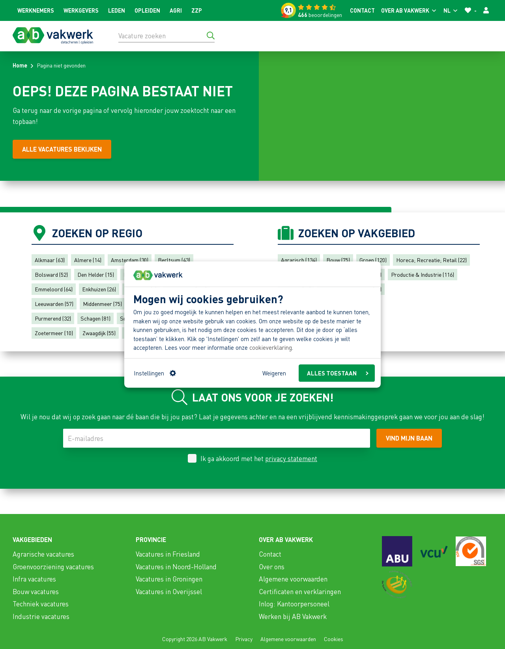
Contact (362, 10)
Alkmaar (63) (50, 259)
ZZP (196, 10)
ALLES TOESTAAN (337, 373)
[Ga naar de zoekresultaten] (211, 35)
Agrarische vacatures (43, 554)
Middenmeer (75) (102, 303)
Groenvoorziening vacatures (53, 566)
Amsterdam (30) (129, 259)
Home (20, 65)
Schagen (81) (95, 318)
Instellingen (155, 373)
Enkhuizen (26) (99, 289)
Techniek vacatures (41, 603)
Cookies (333, 638)
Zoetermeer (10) (54, 332)
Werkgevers (81, 10)
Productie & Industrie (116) (422, 274)
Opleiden (147, 10)
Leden (116, 10)
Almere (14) (87, 259)
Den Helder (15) (95, 274)
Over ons (271, 566)
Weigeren (274, 373)
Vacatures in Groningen (169, 578)
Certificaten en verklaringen (300, 591)
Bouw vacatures (36, 591)
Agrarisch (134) (299, 259)
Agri (176, 10)
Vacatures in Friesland (168, 554)
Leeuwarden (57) (54, 303)
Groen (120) (373, 259)
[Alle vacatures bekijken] (62, 149)
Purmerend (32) (53, 318)
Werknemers (35, 10)
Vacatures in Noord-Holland (176, 566)
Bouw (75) (338, 259)
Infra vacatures (34, 578)
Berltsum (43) (174, 259)
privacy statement (291, 458)
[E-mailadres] (216, 438)
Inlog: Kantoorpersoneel (294, 603)
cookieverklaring (270, 348)
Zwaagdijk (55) (99, 332)
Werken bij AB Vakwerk (293, 616)
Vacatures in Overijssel (169, 591)
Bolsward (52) (51, 274)
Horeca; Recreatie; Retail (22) (431, 259)
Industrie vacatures (41, 616)
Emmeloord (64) (54, 289)
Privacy (243, 638)
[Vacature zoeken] (166, 35)
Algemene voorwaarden (293, 578)
